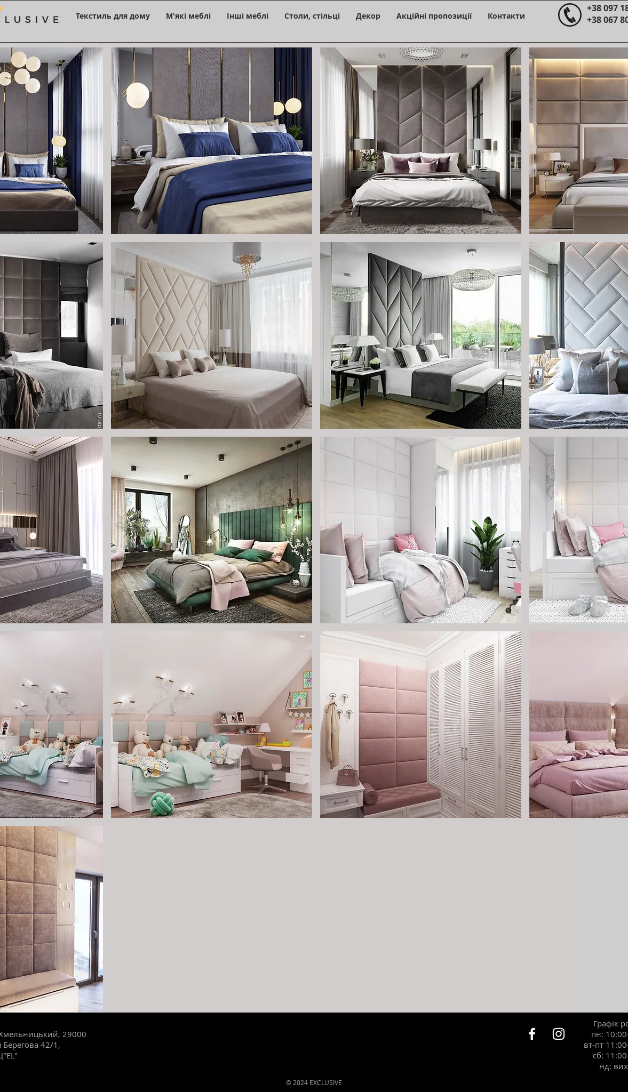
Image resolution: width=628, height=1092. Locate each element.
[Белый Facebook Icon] (532, 1034)
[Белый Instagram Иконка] (559, 1034)
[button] (113, 15)
